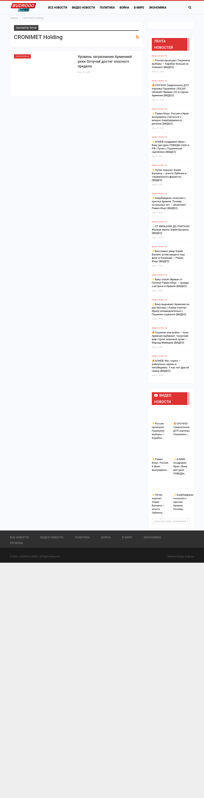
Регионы (16, 543)
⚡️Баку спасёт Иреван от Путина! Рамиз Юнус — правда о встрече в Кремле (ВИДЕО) (170, 283)
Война (124, 7)
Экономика (158, 7)
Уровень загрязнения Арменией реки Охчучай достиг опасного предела (105, 61)
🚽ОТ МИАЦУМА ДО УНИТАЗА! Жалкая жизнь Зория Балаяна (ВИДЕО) (170, 230)
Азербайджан (22, 56)
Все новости (57, 7)
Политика (107, 7)
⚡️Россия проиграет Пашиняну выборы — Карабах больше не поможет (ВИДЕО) (171, 64)
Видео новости (83, 7)
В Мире (139, 7)
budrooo (189, 556)
